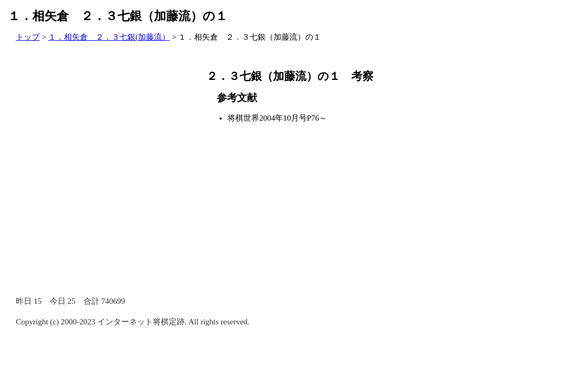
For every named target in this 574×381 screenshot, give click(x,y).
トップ (28, 37)
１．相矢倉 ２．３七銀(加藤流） (109, 37)
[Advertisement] (95, 145)
